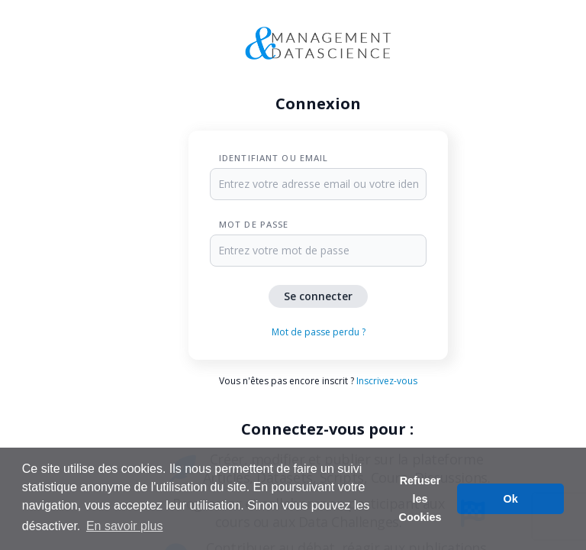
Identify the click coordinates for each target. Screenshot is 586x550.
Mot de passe (253, 224)
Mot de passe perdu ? (318, 331)
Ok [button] (511, 499)
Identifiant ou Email (273, 157)
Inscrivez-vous (386, 380)
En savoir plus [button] (124, 525)
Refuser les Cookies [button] (420, 498)
